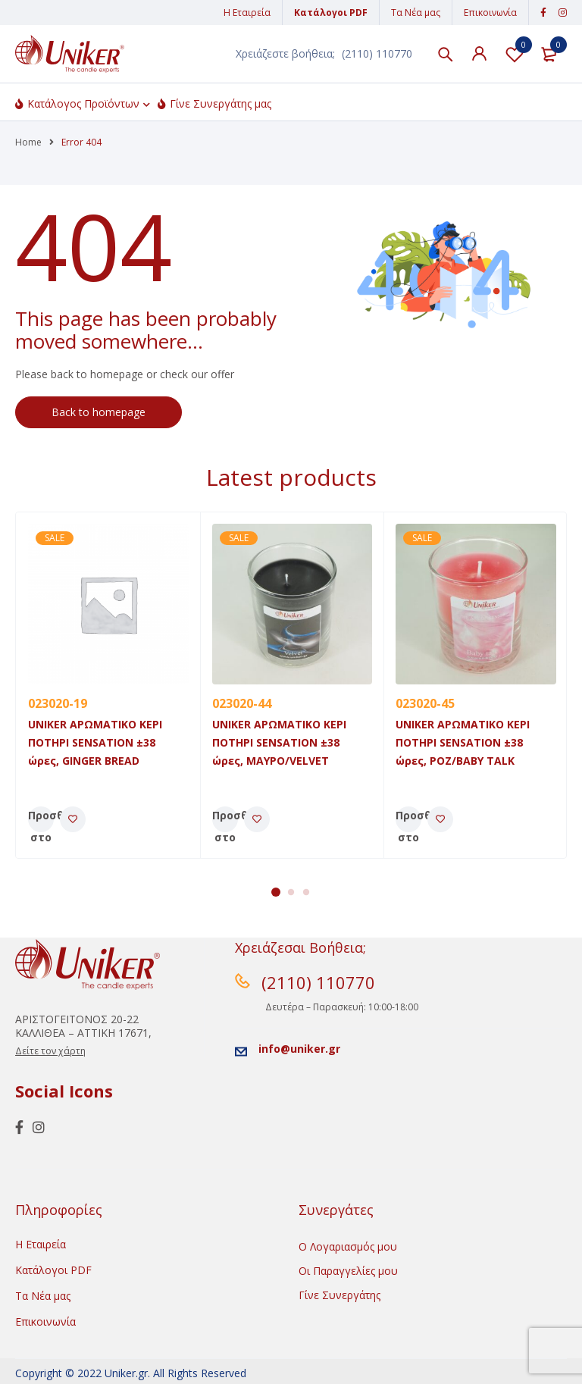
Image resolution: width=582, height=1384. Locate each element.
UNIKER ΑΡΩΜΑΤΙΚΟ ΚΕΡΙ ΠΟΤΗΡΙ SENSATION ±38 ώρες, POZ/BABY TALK (463, 742)
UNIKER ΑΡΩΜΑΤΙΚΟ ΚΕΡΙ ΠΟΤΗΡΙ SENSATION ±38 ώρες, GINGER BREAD (95, 742)
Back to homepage (99, 412)
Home (28, 142)
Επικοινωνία (490, 12)
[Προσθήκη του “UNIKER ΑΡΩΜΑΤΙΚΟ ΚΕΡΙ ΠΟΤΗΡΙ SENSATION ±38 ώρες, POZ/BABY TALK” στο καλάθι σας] (408, 819)
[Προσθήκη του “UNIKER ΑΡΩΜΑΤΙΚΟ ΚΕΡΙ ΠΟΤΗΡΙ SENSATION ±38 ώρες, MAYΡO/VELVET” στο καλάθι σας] (225, 819)
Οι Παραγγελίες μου (348, 1270)
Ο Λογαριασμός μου (348, 1246)
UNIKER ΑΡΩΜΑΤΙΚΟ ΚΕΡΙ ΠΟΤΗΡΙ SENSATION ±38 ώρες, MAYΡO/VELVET (279, 742)
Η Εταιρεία (247, 12)
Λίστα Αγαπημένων (514, 53)
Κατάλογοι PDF (331, 12)
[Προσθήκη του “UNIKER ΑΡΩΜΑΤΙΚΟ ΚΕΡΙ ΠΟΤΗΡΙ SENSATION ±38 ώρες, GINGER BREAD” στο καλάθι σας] (41, 819)
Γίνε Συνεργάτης (339, 1295)
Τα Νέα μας (415, 12)
